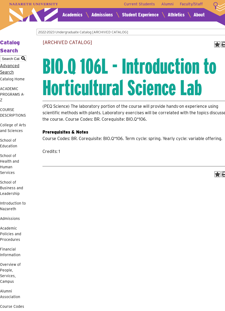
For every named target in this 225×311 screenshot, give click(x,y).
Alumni (167, 4)
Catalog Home (12, 79)
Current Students (139, 4)
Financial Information (10, 252)
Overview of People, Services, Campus (10, 273)
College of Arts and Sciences (13, 128)
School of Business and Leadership (11, 188)
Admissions (102, 14)
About (199, 14)
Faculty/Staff (191, 4)
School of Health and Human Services (9, 164)
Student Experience (140, 14)
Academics (72, 14)
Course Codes (12, 306)
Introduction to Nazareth (13, 206)
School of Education (8, 143)
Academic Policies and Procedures (10, 234)
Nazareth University (33, 12)
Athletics (176, 14)
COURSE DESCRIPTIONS (13, 112)
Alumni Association (10, 294)
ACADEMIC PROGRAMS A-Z (12, 94)
